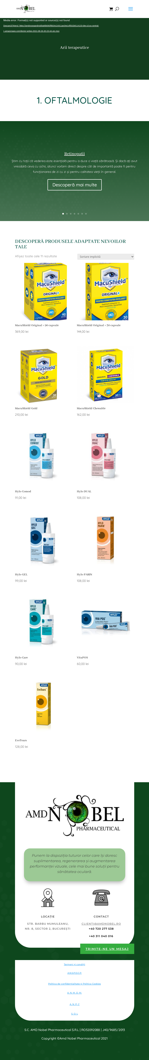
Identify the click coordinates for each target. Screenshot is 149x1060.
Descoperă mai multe (74, 185)
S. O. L (74, 1013)
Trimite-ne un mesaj (107, 949)
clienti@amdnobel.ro (101, 923)
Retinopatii (74, 154)
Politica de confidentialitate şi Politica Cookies (74, 983)
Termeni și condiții (74, 964)
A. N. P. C (75, 1004)
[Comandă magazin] (105, 257)
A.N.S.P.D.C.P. (74, 973)
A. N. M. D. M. (74, 992)
